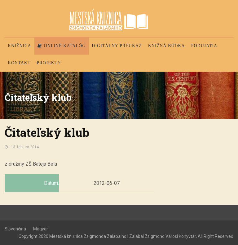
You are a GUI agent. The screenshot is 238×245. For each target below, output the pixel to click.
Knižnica (19, 45)
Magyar (40, 228)
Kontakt (19, 62)
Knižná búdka (166, 45)
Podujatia (204, 45)
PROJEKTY (49, 62)
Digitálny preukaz (117, 45)
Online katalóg (61, 45)
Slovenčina (15, 228)
